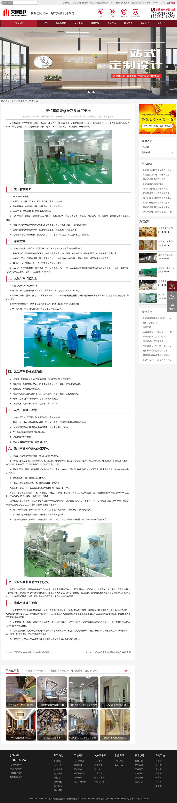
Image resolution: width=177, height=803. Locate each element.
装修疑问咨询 (16, 773)
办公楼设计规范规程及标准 (155, 350)
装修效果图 (61, 23)
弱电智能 (139, 777)
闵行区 (158, 769)
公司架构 (58, 781)
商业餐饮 (52, 670)
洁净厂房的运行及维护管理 (155, 188)
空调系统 (147, 327)
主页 (13, 101)
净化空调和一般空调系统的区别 (157, 212)
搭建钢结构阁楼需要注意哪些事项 (158, 355)
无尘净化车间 (91, 670)
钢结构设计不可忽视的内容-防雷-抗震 (158, 360)
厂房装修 (78, 769)
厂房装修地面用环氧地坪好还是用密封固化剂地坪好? (158, 318)
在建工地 (112, 23)
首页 (45, 23)
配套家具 (139, 781)
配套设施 (128, 23)
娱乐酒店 (41, 670)
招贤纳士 (58, 777)
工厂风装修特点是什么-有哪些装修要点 (33, 652)
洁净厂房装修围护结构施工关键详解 (158, 207)
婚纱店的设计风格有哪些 (154, 336)
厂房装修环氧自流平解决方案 (156, 193)
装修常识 (145, 23)
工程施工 (139, 769)
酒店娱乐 (78, 765)
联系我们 (171, 2)
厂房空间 (64, 670)
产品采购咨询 (16, 768)
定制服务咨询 (16, 764)
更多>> (127, 670)
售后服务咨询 (16, 777)
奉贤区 (158, 773)
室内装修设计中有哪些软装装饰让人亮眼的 (158, 346)
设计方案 (139, 761)
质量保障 (58, 773)
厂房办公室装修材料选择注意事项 (158, 174)
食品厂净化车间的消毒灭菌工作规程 (158, 198)
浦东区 (158, 761)
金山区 (158, 777)
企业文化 (58, 765)
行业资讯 (146, 146)
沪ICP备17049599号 (115, 798)
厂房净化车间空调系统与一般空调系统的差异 (158, 170)
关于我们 (161, 23)
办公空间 (29, 670)
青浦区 (158, 781)
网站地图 (129, 798)
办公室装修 (79, 761)
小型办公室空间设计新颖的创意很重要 (112, 652)
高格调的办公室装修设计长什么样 (158, 341)
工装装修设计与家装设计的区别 (157, 332)
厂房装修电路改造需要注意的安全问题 (158, 202)
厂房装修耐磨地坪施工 (153, 184)
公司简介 (58, 761)
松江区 (158, 765)
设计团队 (95, 23)
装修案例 (78, 23)
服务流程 (58, 790)
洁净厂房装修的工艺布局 (154, 179)
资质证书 (58, 769)
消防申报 (139, 765)
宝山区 (158, 786)
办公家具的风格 (150, 322)
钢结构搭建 (76, 670)
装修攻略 (33, 101)
